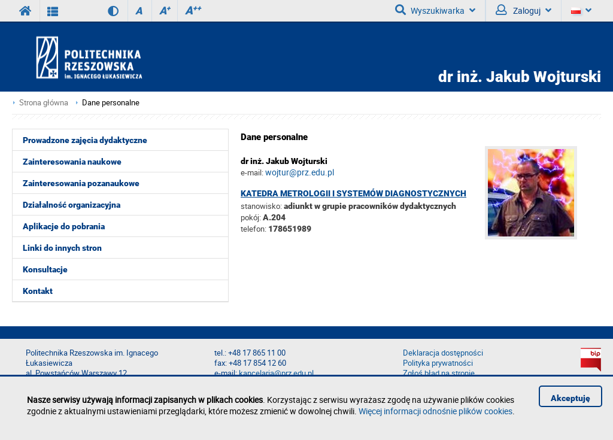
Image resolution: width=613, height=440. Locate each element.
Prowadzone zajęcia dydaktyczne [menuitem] (85, 140)
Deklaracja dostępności (443, 353)
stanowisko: (261, 206)
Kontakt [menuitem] (38, 291)
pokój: (252, 217)
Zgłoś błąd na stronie (439, 373)
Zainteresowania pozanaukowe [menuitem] (81, 183)
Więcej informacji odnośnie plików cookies (435, 411)
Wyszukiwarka (435, 10)
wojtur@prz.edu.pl (299, 172)
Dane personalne (110, 103)
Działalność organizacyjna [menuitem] (71, 205)
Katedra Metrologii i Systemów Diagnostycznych (353, 193)
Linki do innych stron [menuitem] (62, 248)
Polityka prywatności (438, 363)
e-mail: (252, 172)
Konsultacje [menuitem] (45, 269)
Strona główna (43, 103)
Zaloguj (523, 10)
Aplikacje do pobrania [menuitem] (64, 226)
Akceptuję (570, 398)
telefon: (253, 228)
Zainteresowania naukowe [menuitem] (72, 161)
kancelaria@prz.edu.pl (276, 373)
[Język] (581, 11)
